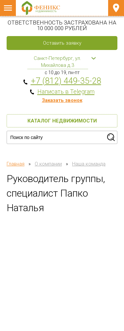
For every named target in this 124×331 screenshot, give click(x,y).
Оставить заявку (62, 43)
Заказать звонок (62, 100)
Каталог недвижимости (62, 121)
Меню (8, 8)
